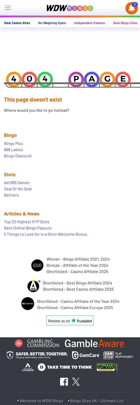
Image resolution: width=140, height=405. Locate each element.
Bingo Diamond (17, 155)
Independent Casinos (89, 23)
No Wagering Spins (52, 23)
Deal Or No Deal (18, 188)
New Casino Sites (17, 23)
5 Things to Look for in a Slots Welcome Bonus (45, 234)
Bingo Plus (13, 143)
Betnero (11, 194)
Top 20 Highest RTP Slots (26, 221)
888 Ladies (13, 149)
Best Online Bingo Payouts (28, 227)
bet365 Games (17, 182)
